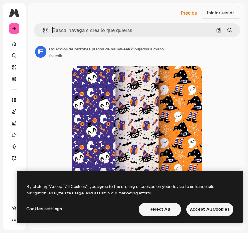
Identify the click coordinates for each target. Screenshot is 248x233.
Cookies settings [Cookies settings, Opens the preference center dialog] (44, 209)
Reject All (160, 209)
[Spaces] (14, 111)
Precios (189, 13)
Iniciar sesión (221, 13)
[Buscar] (14, 55)
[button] (43, 30)
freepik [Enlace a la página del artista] (55, 56)
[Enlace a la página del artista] (40, 52)
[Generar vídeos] (14, 135)
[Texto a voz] (14, 146)
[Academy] (14, 208)
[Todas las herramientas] (14, 100)
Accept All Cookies (210, 209)
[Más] (14, 220)
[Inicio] (14, 44)
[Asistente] (14, 158)
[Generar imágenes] (14, 123)
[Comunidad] (14, 79)
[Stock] (14, 67)
